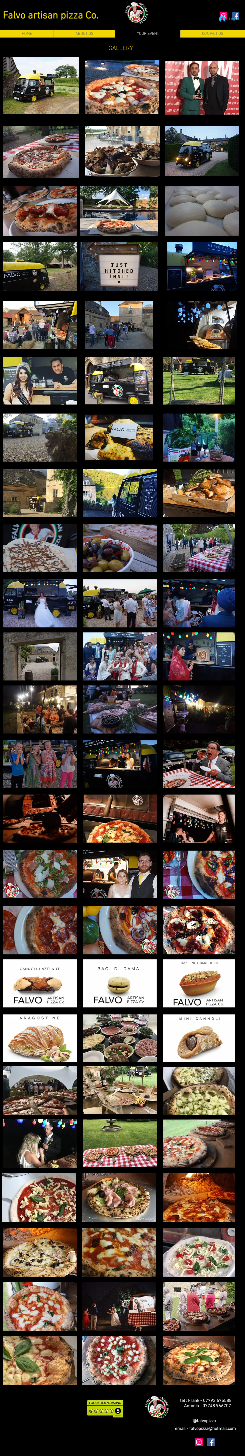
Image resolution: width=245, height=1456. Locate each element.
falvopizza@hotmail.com (212, 1428)
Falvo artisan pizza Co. (50, 16)
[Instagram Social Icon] (199, 1442)
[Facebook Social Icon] (211, 1442)
